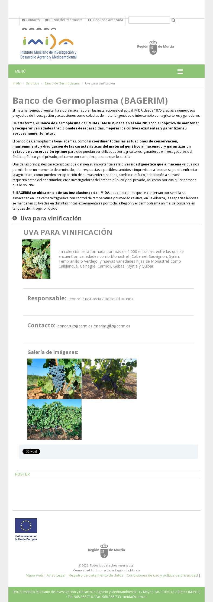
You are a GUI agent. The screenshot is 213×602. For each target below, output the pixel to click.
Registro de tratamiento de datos (96, 575)
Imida (16, 83)
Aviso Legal (56, 575)
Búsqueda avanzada (105, 20)
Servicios (32, 83)
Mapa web (34, 575)
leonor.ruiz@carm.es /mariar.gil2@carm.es (93, 325)
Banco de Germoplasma (62, 83)
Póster (22, 474)
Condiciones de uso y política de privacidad (162, 575)
